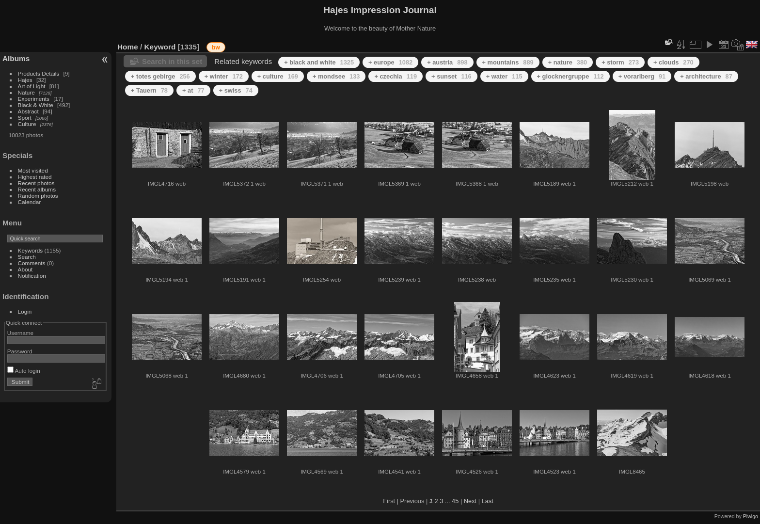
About (25, 269)
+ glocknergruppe (570, 76)
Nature (26, 92)
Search (27, 257)
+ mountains (508, 62)
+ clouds (673, 62)
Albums (16, 58)
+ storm (620, 62)
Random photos (38, 195)
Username (20, 333)
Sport (25, 117)
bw (216, 47)
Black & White (35, 105)
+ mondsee (336, 76)
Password (19, 351)
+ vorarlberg (642, 76)
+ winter (224, 76)
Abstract (28, 111)
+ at (193, 90)
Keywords (30, 250)
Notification (32, 275)
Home (127, 47)
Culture (27, 124)
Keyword (160, 47)
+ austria (447, 62)
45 (455, 501)
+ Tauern (149, 90)
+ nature (567, 62)
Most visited (33, 170)
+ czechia (395, 76)
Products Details (39, 73)
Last (487, 501)
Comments (32, 263)
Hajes (25, 80)
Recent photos (36, 183)
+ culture (277, 76)
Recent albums (37, 189)
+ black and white (319, 62)
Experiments (33, 98)
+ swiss (236, 90)
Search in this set (172, 61)
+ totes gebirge (160, 76)
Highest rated (35, 177)
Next (470, 501)
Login (25, 311)
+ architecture (706, 76)
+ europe (390, 62)
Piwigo (750, 516)
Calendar (29, 202)
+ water (504, 76)
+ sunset (451, 76)
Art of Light (32, 86)
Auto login (23, 370)
